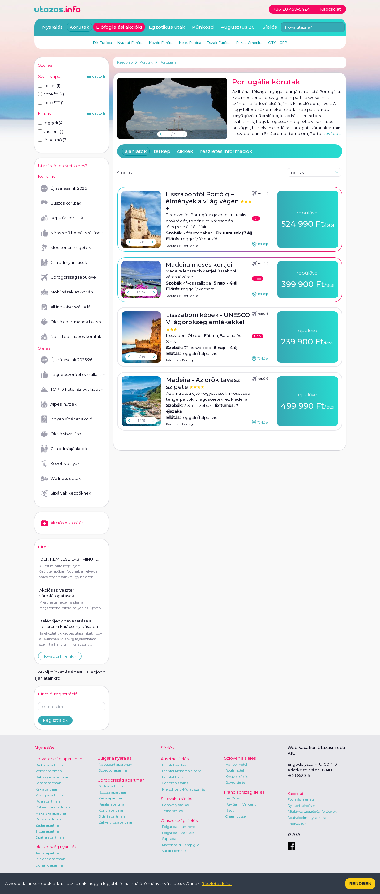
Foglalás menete (301, 799)
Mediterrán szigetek (66, 247)
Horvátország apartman (58, 758)
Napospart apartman (115, 764)
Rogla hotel (234, 770)
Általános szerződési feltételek (312, 811)
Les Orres (232, 798)
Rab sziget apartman (53, 777)
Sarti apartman (111, 786)
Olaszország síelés (179, 820)
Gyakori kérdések (302, 805)
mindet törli (95, 76)
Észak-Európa (219, 42)
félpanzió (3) (53, 139)
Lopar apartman (49, 783)
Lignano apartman (51, 865)
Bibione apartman (51, 859)
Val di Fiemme (174, 851)
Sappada (169, 839)
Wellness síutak (61, 478)
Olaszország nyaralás (55, 846)
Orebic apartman (49, 765)
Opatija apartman (50, 837)
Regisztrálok (55, 720)
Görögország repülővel (69, 277)
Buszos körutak (61, 203)
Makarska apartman (52, 813)
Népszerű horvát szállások (72, 233)
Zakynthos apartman (116, 822)
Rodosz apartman (113, 792)
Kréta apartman (111, 798)
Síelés (270, 27)
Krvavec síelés (236, 776)
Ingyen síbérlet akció (66, 419)
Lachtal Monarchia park (181, 771)
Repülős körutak (62, 218)
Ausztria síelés (175, 758)
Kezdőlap (125, 62)
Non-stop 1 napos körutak (71, 336)
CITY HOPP (277, 42)
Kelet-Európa (190, 42)
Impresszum (298, 823)
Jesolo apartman (49, 853)
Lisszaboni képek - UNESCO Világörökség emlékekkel (208, 318)
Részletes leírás (217, 883)
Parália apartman (113, 804)
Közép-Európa (161, 42)
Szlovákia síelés (176, 798)
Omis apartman (48, 819)
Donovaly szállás (175, 805)
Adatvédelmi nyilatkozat (307, 818)
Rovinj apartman (49, 795)
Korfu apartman (112, 810)
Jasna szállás (172, 811)
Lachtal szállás (174, 765)
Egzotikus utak (167, 27)
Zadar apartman (49, 825)
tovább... (332, 133)
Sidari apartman (112, 816)
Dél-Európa (102, 42)
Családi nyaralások (64, 262)
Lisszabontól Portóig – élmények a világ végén (203, 198)
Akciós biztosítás (62, 523)
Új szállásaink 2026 (64, 188)
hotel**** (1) (51, 102)
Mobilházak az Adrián (67, 292)
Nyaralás (52, 27)
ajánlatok (136, 151)
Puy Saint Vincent (240, 804)
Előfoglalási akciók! (119, 27)
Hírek (43, 546)
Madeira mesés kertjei (199, 264)
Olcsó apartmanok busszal (72, 322)
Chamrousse (235, 816)
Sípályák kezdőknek (66, 493)
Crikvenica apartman (53, 807)
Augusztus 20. (238, 27)
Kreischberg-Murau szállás (183, 789)
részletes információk (226, 151)
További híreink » (59, 656)
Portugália (168, 62)
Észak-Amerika (249, 42)
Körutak (146, 62)
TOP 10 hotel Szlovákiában (72, 389)
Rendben (360, 883)
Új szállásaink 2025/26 (66, 360)
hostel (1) (49, 85)
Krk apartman (47, 789)
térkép (162, 151)
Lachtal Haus (172, 777)
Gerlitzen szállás (175, 783)
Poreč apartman (49, 771)
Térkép (260, 244)
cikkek (185, 151)
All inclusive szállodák (67, 307)
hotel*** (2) (51, 93)
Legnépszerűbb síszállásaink (73, 374)
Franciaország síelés (244, 792)
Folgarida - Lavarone (178, 826)
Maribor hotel (236, 764)
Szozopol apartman (114, 770)
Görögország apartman (121, 780)
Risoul (230, 810)
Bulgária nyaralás (114, 758)
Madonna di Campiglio (180, 845)
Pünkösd (203, 27)
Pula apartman (48, 801)
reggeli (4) (51, 122)
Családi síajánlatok (64, 449)
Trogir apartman (49, 831)
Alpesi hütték (59, 404)
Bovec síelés (235, 782)
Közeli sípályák (60, 463)
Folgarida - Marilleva (178, 833)
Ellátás (44, 113)
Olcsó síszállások (62, 434)
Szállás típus (50, 76)
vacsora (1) (50, 131)
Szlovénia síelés (240, 758)
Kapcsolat (295, 793)
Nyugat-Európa (130, 42)
